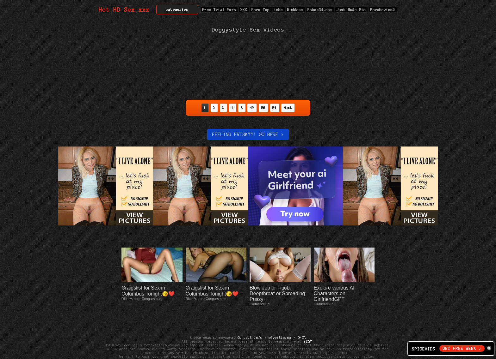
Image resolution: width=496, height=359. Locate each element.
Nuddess (295, 10)
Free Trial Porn (219, 10)
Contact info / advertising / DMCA (272, 318)
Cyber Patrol (290, 341)
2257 (308, 322)
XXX (243, 10)
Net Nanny (318, 341)
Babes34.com (320, 10)
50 (263, 108)
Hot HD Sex (124, 9)
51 (275, 108)
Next (288, 108)
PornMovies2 (382, 10)
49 (252, 108)
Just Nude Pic (351, 10)
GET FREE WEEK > (462, 348)
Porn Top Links (267, 10)
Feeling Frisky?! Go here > (248, 134)
